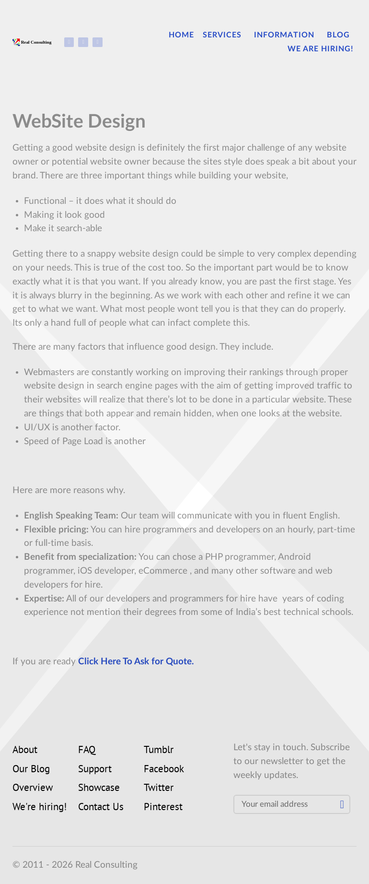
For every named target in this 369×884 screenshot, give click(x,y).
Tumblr (158, 750)
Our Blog (31, 770)
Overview (32, 788)
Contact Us (101, 807)
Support (95, 770)
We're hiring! (39, 807)
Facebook (164, 770)
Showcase (99, 788)
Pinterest (163, 807)
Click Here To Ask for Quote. (136, 661)
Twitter (158, 788)
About (24, 750)
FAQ (86, 750)
